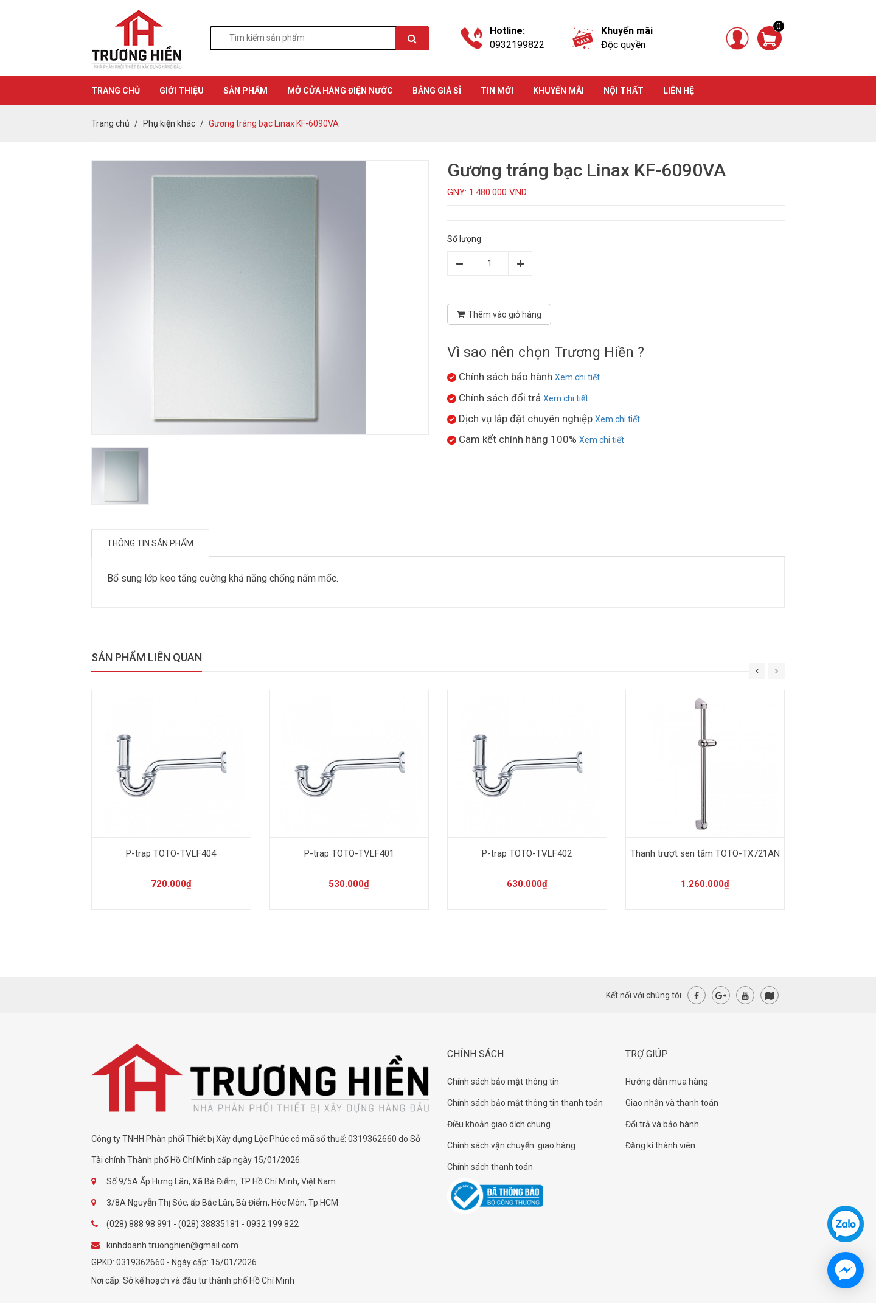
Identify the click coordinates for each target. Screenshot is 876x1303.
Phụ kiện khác (169, 123)
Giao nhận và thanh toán (671, 1103)
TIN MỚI (497, 91)
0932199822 (517, 44)
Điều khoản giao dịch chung (499, 1124)
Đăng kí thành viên (660, 1145)
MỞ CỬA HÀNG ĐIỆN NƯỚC (340, 91)
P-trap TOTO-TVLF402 (527, 853)
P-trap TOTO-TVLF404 (171, 853)
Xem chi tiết (577, 377)
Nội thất (623, 91)
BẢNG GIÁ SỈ (436, 91)
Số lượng (464, 239)
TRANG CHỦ (115, 91)
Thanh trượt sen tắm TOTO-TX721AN (705, 853)
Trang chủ (110, 123)
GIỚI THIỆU (181, 91)
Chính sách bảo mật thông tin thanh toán (525, 1103)
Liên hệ (678, 91)
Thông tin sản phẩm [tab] (150, 543)
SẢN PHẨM (245, 91)
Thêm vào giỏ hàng (499, 314)
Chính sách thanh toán (490, 1167)
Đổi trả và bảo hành (662, 1124)
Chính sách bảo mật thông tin (503, 1081)
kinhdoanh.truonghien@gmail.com (172, 1245)
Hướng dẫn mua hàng (666, 1081)
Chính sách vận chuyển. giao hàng (511, 1145)
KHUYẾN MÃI (558, 91)
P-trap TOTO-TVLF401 (349, 853)
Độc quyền (623, 44)
